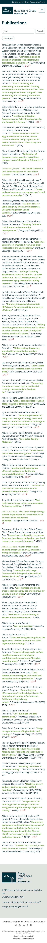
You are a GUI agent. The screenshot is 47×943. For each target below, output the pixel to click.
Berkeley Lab (17, 2)
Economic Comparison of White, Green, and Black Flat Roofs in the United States (23, 244)
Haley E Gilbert (9, 53)
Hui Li (29, 183)
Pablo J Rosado (24, 180)
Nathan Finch (37, 292)
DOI (27, 65)
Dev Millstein (26, 110)
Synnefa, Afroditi (9, 412)
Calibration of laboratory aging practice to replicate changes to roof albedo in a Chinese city (21, 157)
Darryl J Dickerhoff (22, 564)
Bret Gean (16, 301)
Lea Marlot (7, 262)
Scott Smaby (28, 298)
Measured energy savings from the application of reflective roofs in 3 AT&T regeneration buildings (23, 640)
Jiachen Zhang (16, 50)
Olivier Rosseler (24, 44)
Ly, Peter (6, 292)
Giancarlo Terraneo (28, 71)
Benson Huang (35, 798)
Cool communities (23, 626)
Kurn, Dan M (8, 798)
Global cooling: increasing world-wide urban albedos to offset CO (21, 351)
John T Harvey (19, 183)
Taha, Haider (8, 500)
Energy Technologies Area (35, 2)
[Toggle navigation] (42, 10)
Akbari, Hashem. (9, 511)
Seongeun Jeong (36, 107)
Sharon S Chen (37, 262)
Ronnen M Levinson (26, 53)
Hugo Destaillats (9, 56)
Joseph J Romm (29, 742)
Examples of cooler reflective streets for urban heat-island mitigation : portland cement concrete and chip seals (23, 538)
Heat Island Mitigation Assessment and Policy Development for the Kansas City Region (22, 119)
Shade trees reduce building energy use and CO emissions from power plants (21, 549)
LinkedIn (23, 926)
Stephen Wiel (17, 436)
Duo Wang (7, 570)
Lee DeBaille (18, 784)
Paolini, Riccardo (10, 71)
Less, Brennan (8, 127)
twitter (16, 926)
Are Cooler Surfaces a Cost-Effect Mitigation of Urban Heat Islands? (22, 171)
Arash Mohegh (30, 186)
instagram (19, 926)
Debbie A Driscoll (18, 608)
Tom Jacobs (22, 107)
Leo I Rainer (7, 130)
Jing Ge (37, 151)
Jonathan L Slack (36, 127)
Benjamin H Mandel (26, 221)
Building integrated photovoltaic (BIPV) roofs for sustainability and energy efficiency (22, 307)
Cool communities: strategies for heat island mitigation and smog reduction (21, 675)
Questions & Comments (24, 936)
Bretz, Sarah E (8, 728)
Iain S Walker (22, 127)
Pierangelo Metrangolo (13, 77)
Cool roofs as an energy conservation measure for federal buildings (22, 503)
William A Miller (32, 436)
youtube (31, 926)
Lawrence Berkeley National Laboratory (21, 902)
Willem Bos (23, 822)
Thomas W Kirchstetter (32, 256)
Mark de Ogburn (22, 295)
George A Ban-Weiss (20, 292)
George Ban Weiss (32, 50)
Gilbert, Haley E (9, 107)
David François (24, 318)
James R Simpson (10, 690)
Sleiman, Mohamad (11, 256)
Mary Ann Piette (22, 602)
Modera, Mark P (9, 561)
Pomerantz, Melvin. (11, 168)
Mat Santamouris (26, 412)
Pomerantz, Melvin (10, 200)
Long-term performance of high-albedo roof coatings (22, 731)
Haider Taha (7, 587)
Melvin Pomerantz (10, 110)
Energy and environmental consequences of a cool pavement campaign (23, 192)
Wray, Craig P (8, 602)
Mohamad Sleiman (18, 74)
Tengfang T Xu (20, 611)
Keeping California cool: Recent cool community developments (21, 227)
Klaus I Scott (32, 687)
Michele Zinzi (19, 80)
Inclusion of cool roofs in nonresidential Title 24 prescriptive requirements (23, 488)
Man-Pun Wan (22, 238)
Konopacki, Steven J (11, 781)
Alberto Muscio (35, 74)
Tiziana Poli (30, 77)
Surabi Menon (24, 345)
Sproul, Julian (8, 238)
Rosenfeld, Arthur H (11, 669)
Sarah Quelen (38, 259)
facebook (27, 926)
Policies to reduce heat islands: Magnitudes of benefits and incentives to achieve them (22, 751)
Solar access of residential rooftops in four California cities (23, 368)
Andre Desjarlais (9, 439)
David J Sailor (36, 819)
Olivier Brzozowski (26, 561)
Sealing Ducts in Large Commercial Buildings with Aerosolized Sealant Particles (21, 573)
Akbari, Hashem (9, 345)
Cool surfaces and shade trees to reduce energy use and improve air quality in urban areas (23, 590)
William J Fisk (13, 567)
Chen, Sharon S (9, 151)
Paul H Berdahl (9, 259)
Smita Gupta (23, 365)
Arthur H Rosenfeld (23, 241)
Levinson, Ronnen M (11, 362)
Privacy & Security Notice (23, 939)
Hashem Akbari (9, 268)
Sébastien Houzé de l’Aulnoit (21, 47)
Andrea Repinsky (17, 113)
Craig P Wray (8, 295)
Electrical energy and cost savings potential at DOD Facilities (22, 787)
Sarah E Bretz (23, 485)
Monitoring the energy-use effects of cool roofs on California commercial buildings (20, 471)
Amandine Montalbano (13, 265)
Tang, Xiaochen (9, 44)
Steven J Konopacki (24, 649)
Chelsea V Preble (21, 262)
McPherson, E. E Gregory (13, 687)
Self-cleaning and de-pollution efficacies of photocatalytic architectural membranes (21, 59)
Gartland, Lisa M (9, 763)
